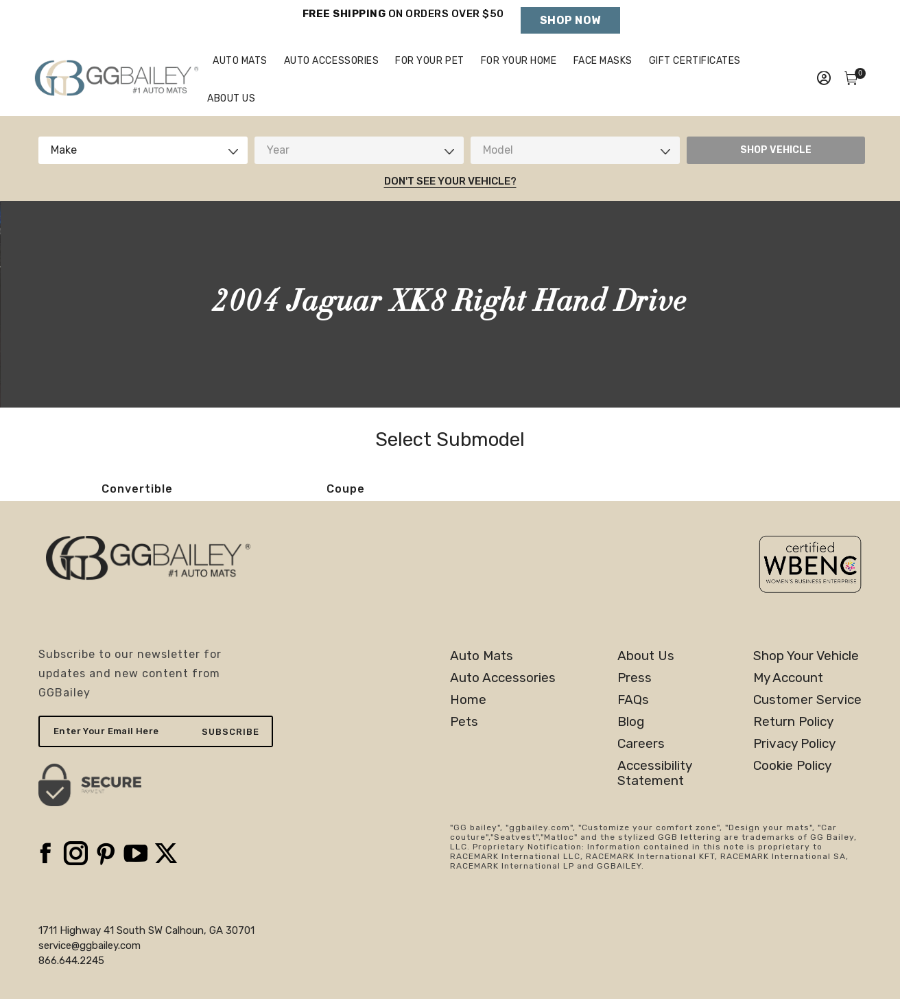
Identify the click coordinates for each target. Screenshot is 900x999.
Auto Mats (481, 686)
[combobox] (143, 180)
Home (468, 730)
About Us (645, 686)
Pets (464, 752)
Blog (630, 752)
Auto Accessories (503, 708)
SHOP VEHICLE (776, 180)
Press (634, 708)
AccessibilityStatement (654, 803)
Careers (641, 773)
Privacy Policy (794, 773)
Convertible (137, 519)
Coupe (346, 519)
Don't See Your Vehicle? (450, 211)
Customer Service (807, 730)
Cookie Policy (792, 795)
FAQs (633, 730)
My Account (788, 708)
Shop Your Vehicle (806, 686)
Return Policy (793, 752)
